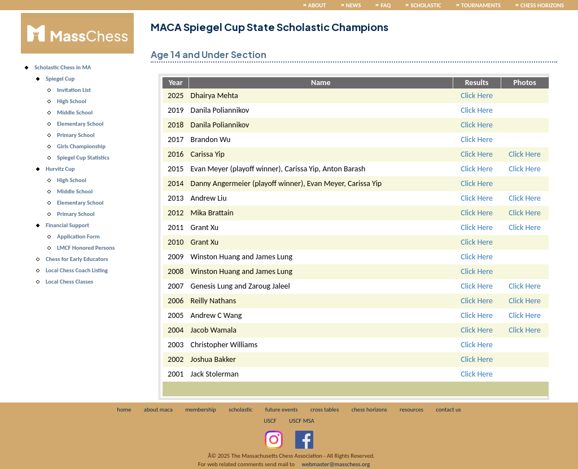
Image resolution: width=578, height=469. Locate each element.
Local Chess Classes (69, 281)
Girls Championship (81, 146)
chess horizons (369, 409)
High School (71, 101)
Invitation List (74, 90)
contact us (448, 409)
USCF (270, 420)
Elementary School (80, 123)
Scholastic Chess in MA (62, 67)
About (317, 5)
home (124, 409)
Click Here (477, 95)
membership (200, 409)
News (353, 5)
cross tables (324, 409)
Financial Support (67, 225)
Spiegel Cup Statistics (83, 157)
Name (321, 82)
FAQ (385, 5)
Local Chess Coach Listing (77, 270)
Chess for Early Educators (77, 259)
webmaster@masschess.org (336, 464)
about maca (158, 409)
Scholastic (425, 5)
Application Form (78, 236)
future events (281, 409)
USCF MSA (301, 420)
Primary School (76, 135)
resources (411, 409)
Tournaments (481, 5)
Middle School (75, 112)
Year (176, 82)
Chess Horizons (542, 5)
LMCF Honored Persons (86, 247)
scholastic (240, 409)
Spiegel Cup (60, 78)
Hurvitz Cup (60, 168)
